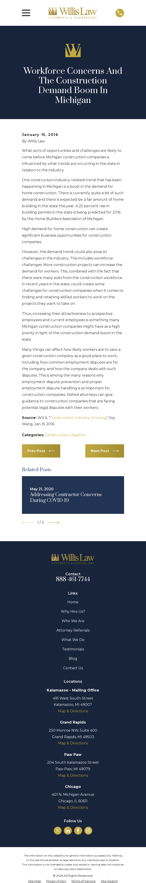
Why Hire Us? (73, 611)
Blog (73, 658)
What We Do (72, 640)
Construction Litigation (65, 435)
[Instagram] (88, 830)
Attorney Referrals (73, 630)
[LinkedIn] (68, 830)
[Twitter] (58, 830)
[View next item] (53, 523)
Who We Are (73, 621)
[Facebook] (78, 830)
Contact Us (73, 668)
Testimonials (73, 649)
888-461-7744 (73, 579)
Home (72, 602)
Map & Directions (73, 711)
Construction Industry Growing (78, 418)
